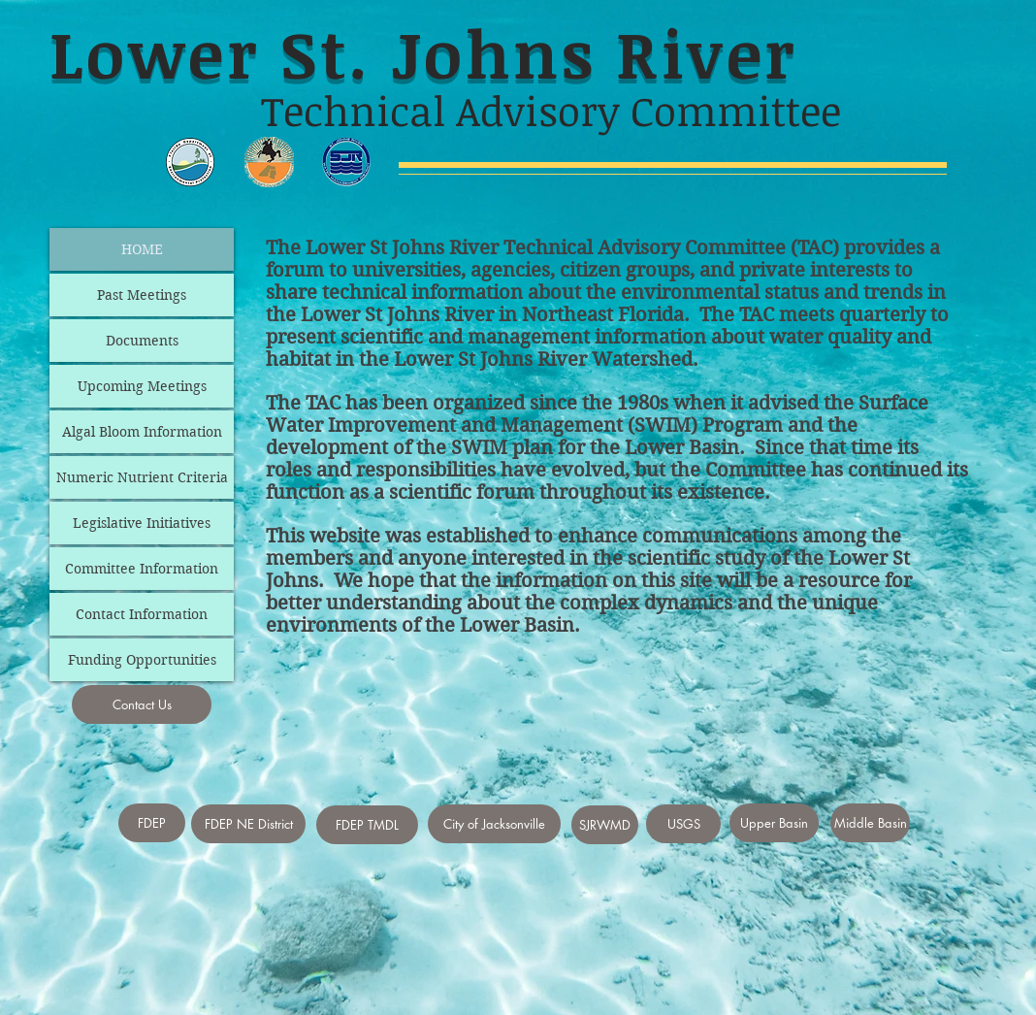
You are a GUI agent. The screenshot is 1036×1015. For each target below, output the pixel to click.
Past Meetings (141, 295)
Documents (142, 340)
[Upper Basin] (774, 822)
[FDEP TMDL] (367, 824)
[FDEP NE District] (248, 823)
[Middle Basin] (870, 822)
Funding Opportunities (142, 660)
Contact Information (142, 614)
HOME (142, 249)
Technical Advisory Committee (644, 248)
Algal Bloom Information (142, 432)
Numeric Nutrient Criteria (142, 477)
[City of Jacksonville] (494, 823)
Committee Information (141, 568)
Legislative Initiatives (141, 523)
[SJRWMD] (604, 824)
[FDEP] (151, 822)
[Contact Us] (141, 704)
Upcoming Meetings (142, 386)
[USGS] (683, 823)
